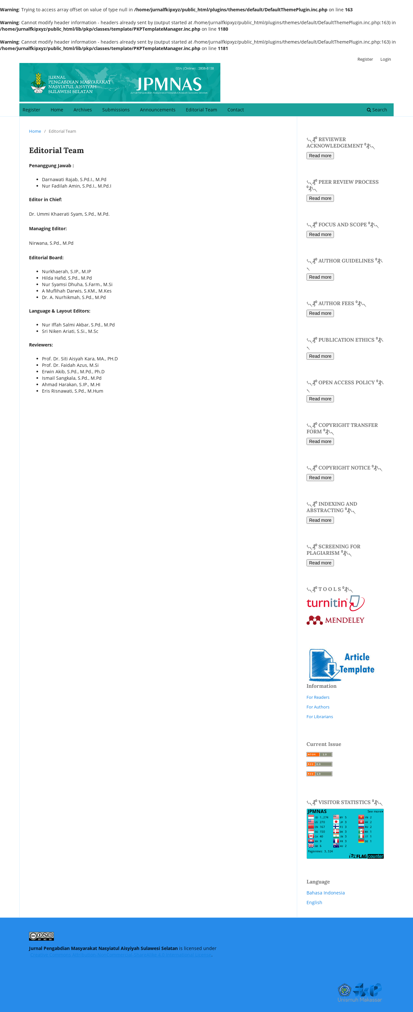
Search (377, 110)
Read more (320, 155)
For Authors (318, 707)
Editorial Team (201, 110)
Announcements (158, 110)
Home (57, 110)
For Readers (318, 697)
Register (31, 110)
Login (385, 59)
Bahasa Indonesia (326, 893)
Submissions (116, 110)
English (314, 902)
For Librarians (320, 716)
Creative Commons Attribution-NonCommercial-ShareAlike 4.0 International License (120, 955)
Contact (235, 110)
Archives (83, 110)
